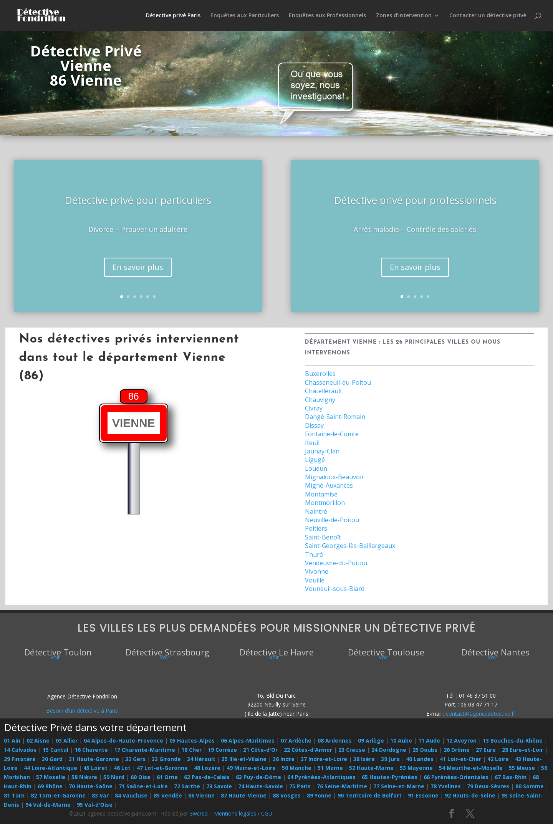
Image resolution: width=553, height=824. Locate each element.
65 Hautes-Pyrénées (389, 777)
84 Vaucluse (131, 795)
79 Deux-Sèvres (488, 786)
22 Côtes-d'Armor (308, 749)
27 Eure (486, 749)
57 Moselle (50, 777)
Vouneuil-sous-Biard (334, 588)
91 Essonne (423, 795)
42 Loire (498, 759)
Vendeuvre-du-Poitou (336, 563)
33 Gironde (166, 759)
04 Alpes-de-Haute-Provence (123, 740)
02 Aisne (38, 740)
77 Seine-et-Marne (398, 786)
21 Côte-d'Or (260, 749)
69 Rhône (50, 786)
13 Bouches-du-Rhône (513, 740)
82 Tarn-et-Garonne (58, 795)
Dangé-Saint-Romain (335, 416)
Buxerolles (320, 373)
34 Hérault (201, 759)
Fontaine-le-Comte (332, 434)
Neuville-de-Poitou (332, 520)
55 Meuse (522, 767)
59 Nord (113, 777)
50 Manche (296, 767)
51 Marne (330, 767)
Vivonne (316, 571)
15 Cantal (55, 749)
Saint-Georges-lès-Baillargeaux (350, 545)
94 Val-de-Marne (48, 804)
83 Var (100, 795)
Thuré (314, 554)
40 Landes (420, 759)
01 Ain (12, 740)
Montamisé (321, 494)
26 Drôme (457, 749)
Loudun (316, 468)
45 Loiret (95, 767)
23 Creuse (351, 749)
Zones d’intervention (404, 16)
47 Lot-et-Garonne (162, 767)
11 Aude (429, 740)
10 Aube (401, 740)
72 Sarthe (187, 786)
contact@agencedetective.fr (480, 713)
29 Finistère (20, 759)
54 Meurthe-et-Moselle (471, 767)
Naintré (316, 511)
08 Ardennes (335, 740)
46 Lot (122, 767)
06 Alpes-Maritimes (248, 740)
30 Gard (52, 759)
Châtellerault (323, 391)
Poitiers (316, 528)
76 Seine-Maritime (342, 786)
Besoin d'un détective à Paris (82, 710)
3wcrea (199, 813)
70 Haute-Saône (91, 786)
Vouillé (315, 580)
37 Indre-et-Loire (324, 759)
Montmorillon (325, 502)
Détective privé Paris (173, 16)
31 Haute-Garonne (94, 759)
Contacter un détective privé (487, 16)
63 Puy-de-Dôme (258, 777)
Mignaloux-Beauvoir (334, 477)
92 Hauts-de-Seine (470, 795)
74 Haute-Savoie (260, 786)
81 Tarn (14, 795)
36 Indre (284, 759)
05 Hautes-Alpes (192, 740)
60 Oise (141, 777)
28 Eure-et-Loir (522, 749)
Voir (55, 657)
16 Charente (91, 749)
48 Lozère (207, 767)
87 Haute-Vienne (244, 795)
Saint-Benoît (323, 537)
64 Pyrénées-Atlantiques (321, 777)
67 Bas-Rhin (511, 777)
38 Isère (364, 759)
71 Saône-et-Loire (143, 786)
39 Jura (390, 759)
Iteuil (312, 442)
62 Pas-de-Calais (207, 777)
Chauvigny (320, 399)
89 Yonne (319, 795)
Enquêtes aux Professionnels (327, 16)
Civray (314, 408)
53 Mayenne (416, 767)
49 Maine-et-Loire (251, 767)
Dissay (314, 425)
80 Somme (529, 786)
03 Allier (67, 740)
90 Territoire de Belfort (370, 795)
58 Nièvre (84, 777)
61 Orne (167, 777)
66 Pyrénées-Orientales (456, 777)
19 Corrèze (222, 749)
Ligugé (315, 459)
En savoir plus (138, 267)
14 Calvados (20, 749)
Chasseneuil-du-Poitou (338, 382)
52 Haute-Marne (371, 767)
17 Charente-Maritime (144, 749)
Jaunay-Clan (322, 451)
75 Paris (300, 786)
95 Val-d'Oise (95, 804)
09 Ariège (371, 740)
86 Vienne (201, 795)
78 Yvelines (445, 786)
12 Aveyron (461, 740)
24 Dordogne (388, 749)
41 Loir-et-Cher (460, 759)
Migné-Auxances (329, 485)
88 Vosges (287, 795)
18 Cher (191, 749)
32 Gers (135, 759)
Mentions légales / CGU (243, 813)
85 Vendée (168, 795)
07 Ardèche (296, 740)
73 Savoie (219, 786)
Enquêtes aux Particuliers (244, 16)
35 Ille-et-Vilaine (244, 759)
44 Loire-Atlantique (50, 767)
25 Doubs (424, 749)
